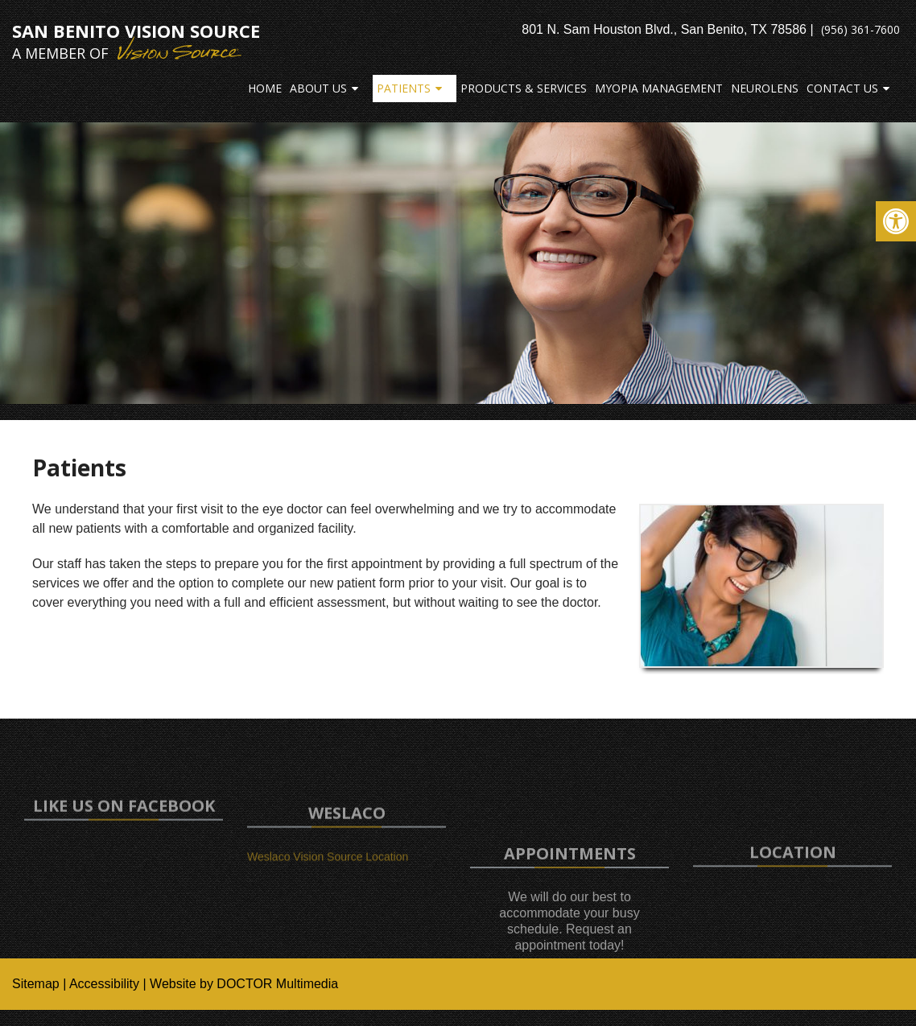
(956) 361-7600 (860, 29)
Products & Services (523, 88)
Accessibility (104, 984)
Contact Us (842, 88)
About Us (318, 88)
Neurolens (764, 88)
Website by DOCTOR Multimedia (244, 984)
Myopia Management (659, 88)
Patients (404, 88)
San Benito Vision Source (136, 41)
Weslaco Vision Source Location (327, 867)
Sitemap (36, 984)
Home (265, 88)
